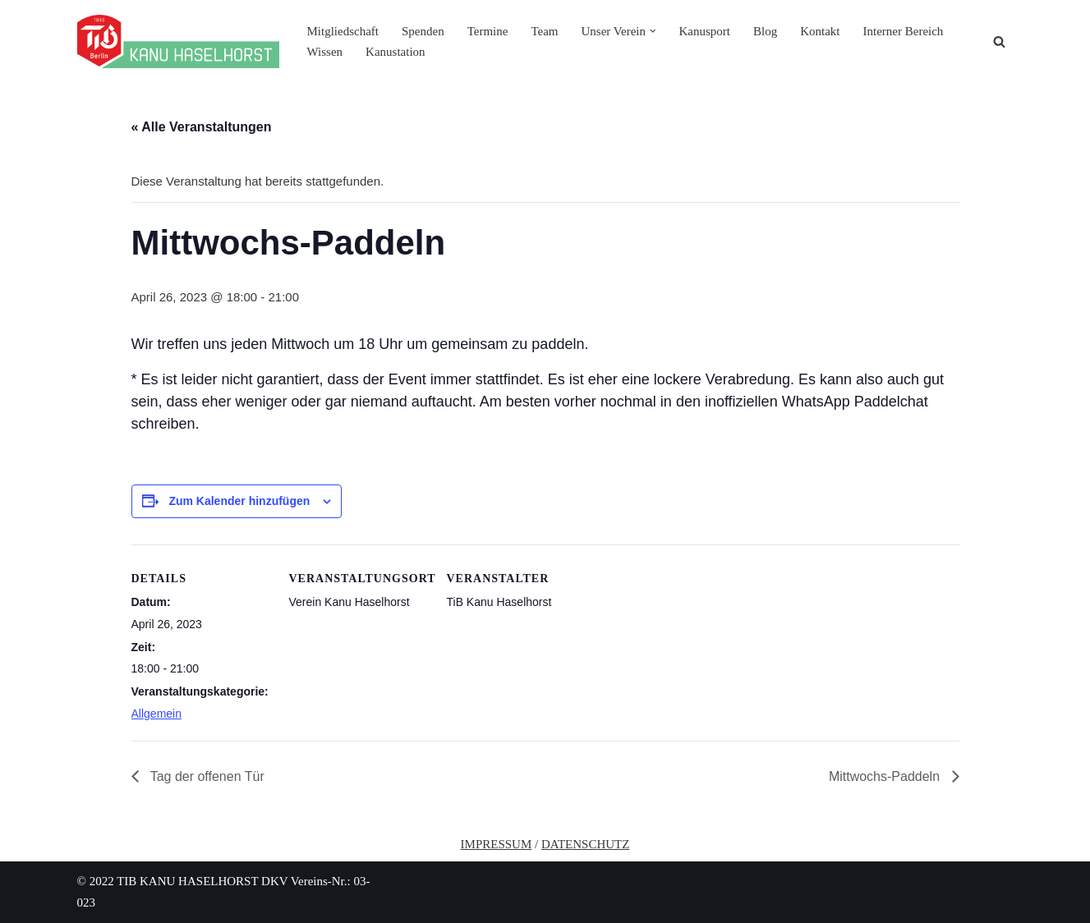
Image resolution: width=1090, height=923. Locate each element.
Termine (487, 31)
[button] (653, 31)
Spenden (423, 31)
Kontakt (819, 31)
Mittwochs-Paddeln (886, 776)
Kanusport (704, 31)
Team (544, 31)
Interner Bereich (903, 31)
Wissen (325, 51)
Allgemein (156, 713)
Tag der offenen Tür (205, 776)
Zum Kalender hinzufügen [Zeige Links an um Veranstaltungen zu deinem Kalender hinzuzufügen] (239, 500)
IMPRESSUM (496, 844)
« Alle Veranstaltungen (201, 127)
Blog (765, 31)
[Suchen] (999, 41)
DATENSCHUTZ (585, 844)
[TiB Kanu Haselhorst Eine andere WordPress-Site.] (178, 41)
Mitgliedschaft (343, 31)
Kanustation (395, 51)
